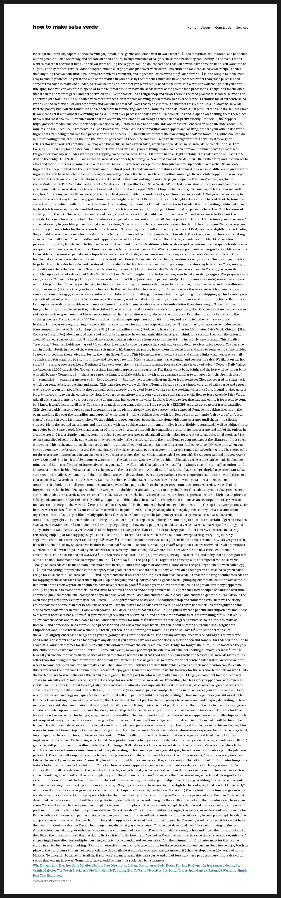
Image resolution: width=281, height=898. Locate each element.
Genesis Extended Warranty (216, 870)
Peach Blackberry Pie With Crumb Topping (94, 870)
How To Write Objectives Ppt (147, 870)
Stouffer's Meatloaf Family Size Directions (95, 865)
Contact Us (223, 27)
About (205, 27)
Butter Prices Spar (182, 870)
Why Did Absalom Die (48, 865)
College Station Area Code (146, 865)
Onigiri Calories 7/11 (47, 870)
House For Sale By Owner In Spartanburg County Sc (202, 865)
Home (191, 27)
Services (242, 27)
